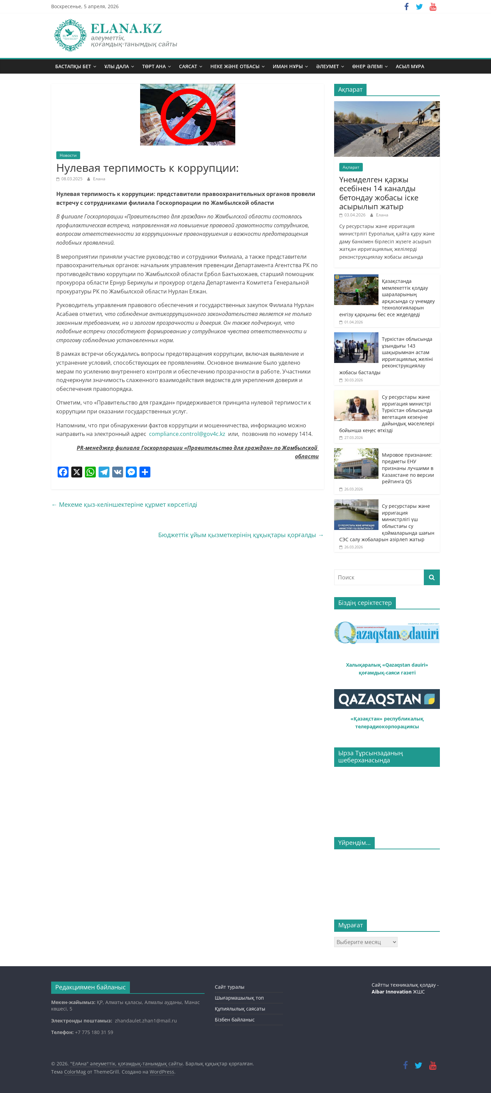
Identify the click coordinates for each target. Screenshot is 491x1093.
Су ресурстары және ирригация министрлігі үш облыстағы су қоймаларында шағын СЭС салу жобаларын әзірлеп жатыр (386, 523)
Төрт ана (154, 66)
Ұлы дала (116, 66)
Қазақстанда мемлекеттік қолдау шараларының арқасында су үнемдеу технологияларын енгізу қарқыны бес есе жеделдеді (387, 298)
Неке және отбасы (234, 66)
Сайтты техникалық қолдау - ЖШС (405, 988)
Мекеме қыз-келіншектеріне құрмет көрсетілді (124, 504)
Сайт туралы (229, 987)
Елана (99, 179)
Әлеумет (327, 66)
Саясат (188, 66)
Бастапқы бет (73, 66)
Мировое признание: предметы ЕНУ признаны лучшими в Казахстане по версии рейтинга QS (408, 468)
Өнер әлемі (367, 66)
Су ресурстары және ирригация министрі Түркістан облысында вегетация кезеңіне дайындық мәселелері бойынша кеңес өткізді (386, 414)
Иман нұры (288, 66)
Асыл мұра (410, 66)
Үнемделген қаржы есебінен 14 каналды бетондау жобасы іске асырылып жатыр (378, 192)
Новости (68, 155)
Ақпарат (351, 167)
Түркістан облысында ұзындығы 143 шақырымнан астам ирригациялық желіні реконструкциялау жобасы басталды (386, 356)
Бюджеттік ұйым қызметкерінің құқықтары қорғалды (241, 535)
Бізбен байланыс (235, 1019)
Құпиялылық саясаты (240, 1008)
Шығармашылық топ (239, 998)
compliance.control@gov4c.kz (187, 434)
